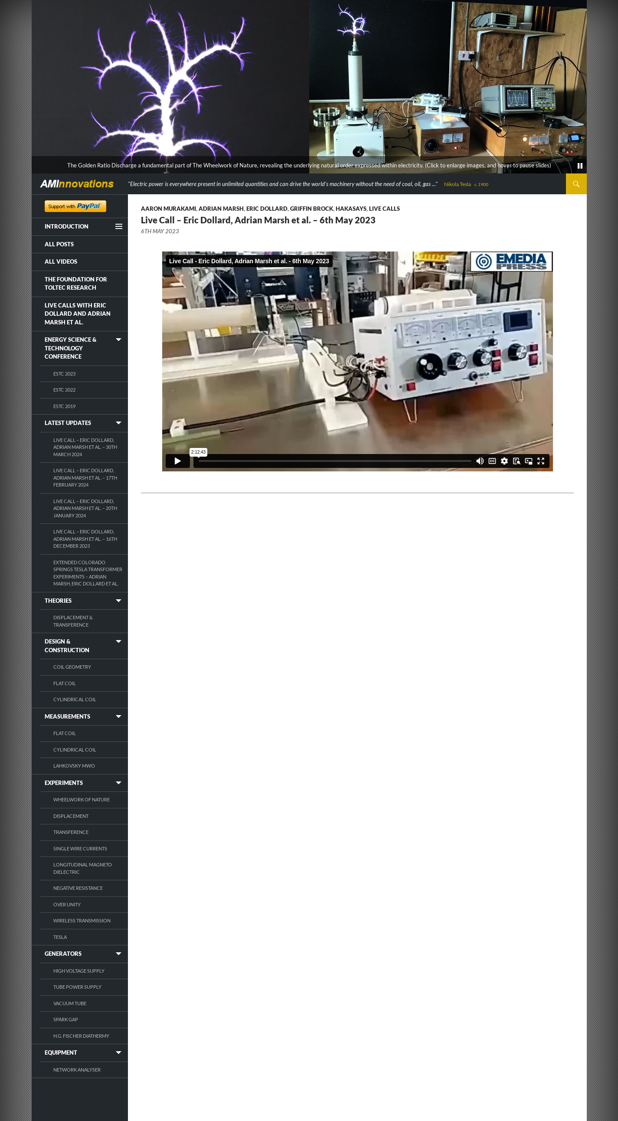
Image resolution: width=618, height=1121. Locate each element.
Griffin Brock (311, 208)
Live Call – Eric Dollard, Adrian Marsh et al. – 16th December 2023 (85, 539)
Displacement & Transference (73, 620)
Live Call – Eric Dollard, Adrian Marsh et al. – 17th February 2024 (85, 477)
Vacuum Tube (69, 1003)
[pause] (580, 166)
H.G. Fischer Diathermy (81, 1036)
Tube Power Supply (77, 987)
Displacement (70, 816)
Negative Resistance (78, 888)
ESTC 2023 (64, 373)
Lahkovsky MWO (74, 765)
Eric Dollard (267, 208)
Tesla (60, 937)
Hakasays (351, 208)
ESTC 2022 (64, 389)
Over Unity (67, 904)
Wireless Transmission (82, 920)
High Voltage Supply (79, 971)
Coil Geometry (72, 667)
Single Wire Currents (80, 848)
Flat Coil (64, 683)
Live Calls (384, 208)
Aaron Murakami (168, 208)
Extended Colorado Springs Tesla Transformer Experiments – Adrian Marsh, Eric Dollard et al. (87, 573)
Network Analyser (77, 1069)
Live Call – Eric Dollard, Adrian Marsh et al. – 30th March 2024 (85, 447)
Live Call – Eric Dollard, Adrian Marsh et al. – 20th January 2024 (85, 508)
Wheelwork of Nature (81, 799)
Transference (70, 832)
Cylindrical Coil (74, 699)
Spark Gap (65, 1019)
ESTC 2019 (64, 406)
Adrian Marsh (221, 208)
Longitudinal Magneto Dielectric (82, 868)
